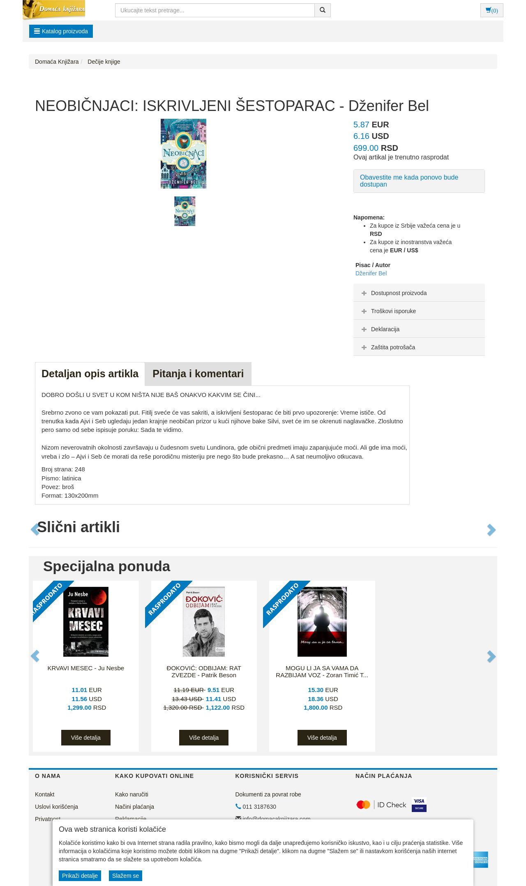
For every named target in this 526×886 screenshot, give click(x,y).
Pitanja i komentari (198, 373)
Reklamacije (130, 819)
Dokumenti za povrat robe (268, 794)
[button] (36, 529)
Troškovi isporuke (388, 311)
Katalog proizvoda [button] (61, 31)
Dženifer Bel (371, 273)
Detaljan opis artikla (90, 373)
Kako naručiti (131, 794)
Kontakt (44, 794)
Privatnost (47, 819)
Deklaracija (379, 329)
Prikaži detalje (80, 875)
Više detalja (86, 737)
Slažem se (125, 875)
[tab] (419, 293)
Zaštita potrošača (387, 347)
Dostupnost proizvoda (393, 293)
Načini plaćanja (134, 806)
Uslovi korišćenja (56, 806)
